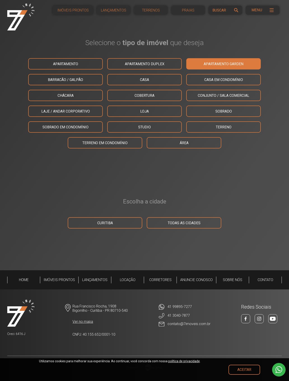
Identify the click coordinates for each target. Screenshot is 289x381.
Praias (188, 10)
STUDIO (144, 127)
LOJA (144, 111)
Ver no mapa (82, 321)
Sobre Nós (232, 280)
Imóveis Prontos (73, 10)
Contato (265, 280)
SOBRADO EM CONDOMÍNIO (65, 127)
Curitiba (105, 223)
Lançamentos (113, 10)
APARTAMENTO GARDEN (223, 64)
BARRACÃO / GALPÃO (65, 80)
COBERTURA (144, 95)
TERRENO (223, 127)
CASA (144, 80)
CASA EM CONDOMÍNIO (223, 80)
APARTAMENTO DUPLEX (144, 64)
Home (24, 280)
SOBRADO (223, 111)
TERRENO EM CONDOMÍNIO (105, 143)
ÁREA (184, 143)
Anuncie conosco (196, 280)
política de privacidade (184, 361)
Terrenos (151, 10)
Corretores (160, 280)
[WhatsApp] (184, 307)
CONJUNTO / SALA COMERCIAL (223, 95)
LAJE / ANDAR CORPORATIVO (65, 111)
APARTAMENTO (65, 64)
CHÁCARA (66, 95)
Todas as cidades (184, 223)
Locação (127, 280)
